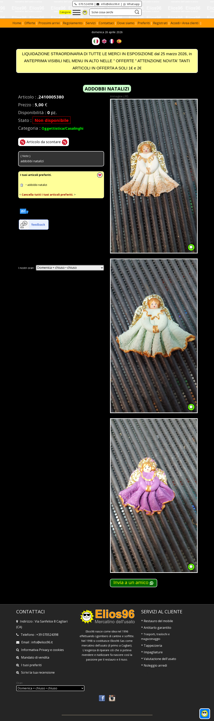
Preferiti (144, 23)
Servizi (91, 23)
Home (17, 23)
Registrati (160, 23)
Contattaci (107, 23)
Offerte (30, 23)
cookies (58, 650)
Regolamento (73, 23)
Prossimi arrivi (49, 23)
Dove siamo (125, 23)
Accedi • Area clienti (185, 23)
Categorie (65, 12)
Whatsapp (131, 4)
